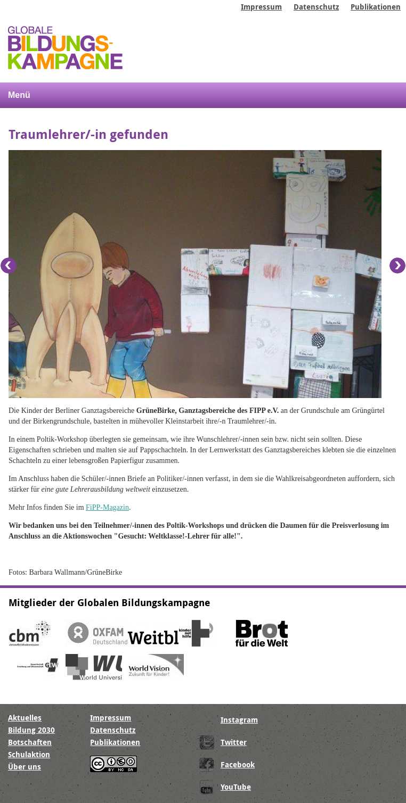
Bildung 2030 (31, 730)
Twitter (234, 742)
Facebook (238, 764)
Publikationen (376, 7)
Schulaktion (29, 754)
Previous (9, 266)
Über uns (24, 766)
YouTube (236, 787)
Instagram (239, 720)
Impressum (261, 7)
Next (397, 266)
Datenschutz (316, 7)
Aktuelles (25, 718)
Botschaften (30, 742)
